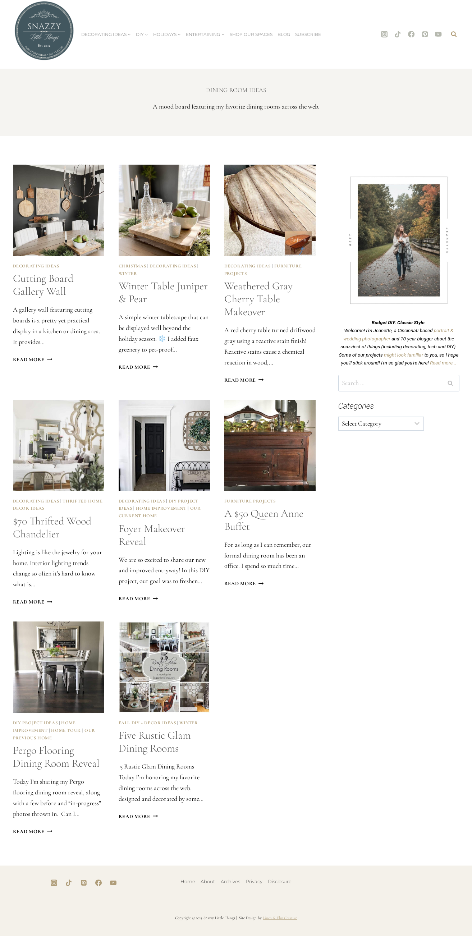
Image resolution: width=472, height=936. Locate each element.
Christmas (132, 266)
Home (187, 881)
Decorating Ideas (36, 266)
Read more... (443, 363)
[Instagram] (384, 34)
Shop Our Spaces (251, 34)
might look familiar (403, 355)
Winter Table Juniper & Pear (163, 292)
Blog (284, 34)
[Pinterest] (424, 34)
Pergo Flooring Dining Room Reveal (56, 757)
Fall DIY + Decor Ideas (147, 723)
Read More (32, 360)
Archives (230, 881)
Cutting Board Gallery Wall (43, 285)
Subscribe (308, 34)
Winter (128, 273)
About (208, 881)
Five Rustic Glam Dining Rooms (155, 742)
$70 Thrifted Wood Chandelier (52, 527)
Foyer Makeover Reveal (152, 535)
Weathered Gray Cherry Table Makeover (258, 298)
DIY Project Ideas (35, 723)
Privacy (254, 881)
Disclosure (280, 881)
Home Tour (66, 730)
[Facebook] (411, 34)
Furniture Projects (250, 501)
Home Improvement (161, 508)
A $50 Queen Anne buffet (263, 520)
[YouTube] (438, 34)
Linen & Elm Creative (280, 918)
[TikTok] (397, 34)
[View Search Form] (454, 34)
